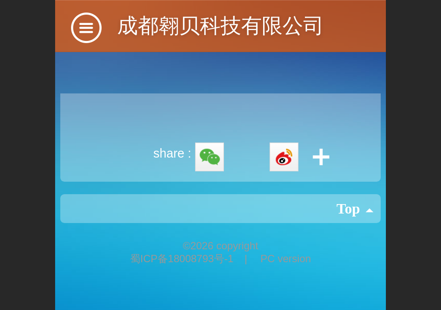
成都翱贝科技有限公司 (220, 25)
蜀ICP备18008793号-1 (183, 258)
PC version (286, 258)
